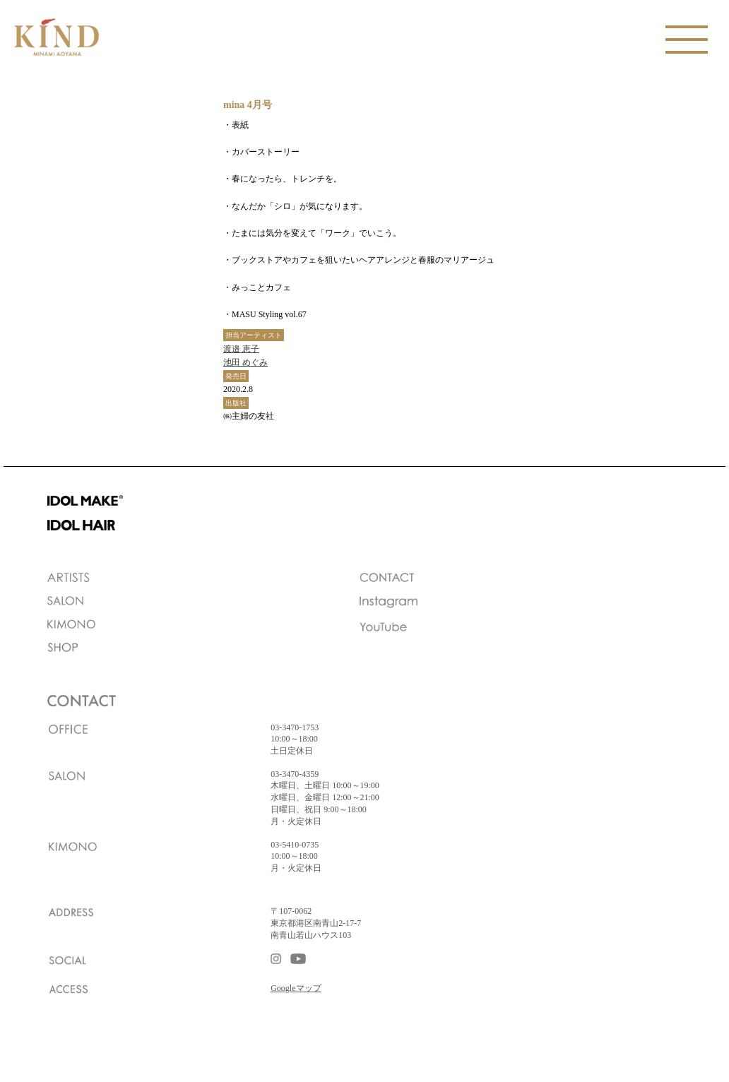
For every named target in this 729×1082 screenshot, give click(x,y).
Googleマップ (296, 988)
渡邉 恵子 (241, 349)
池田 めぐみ (245, 362)
